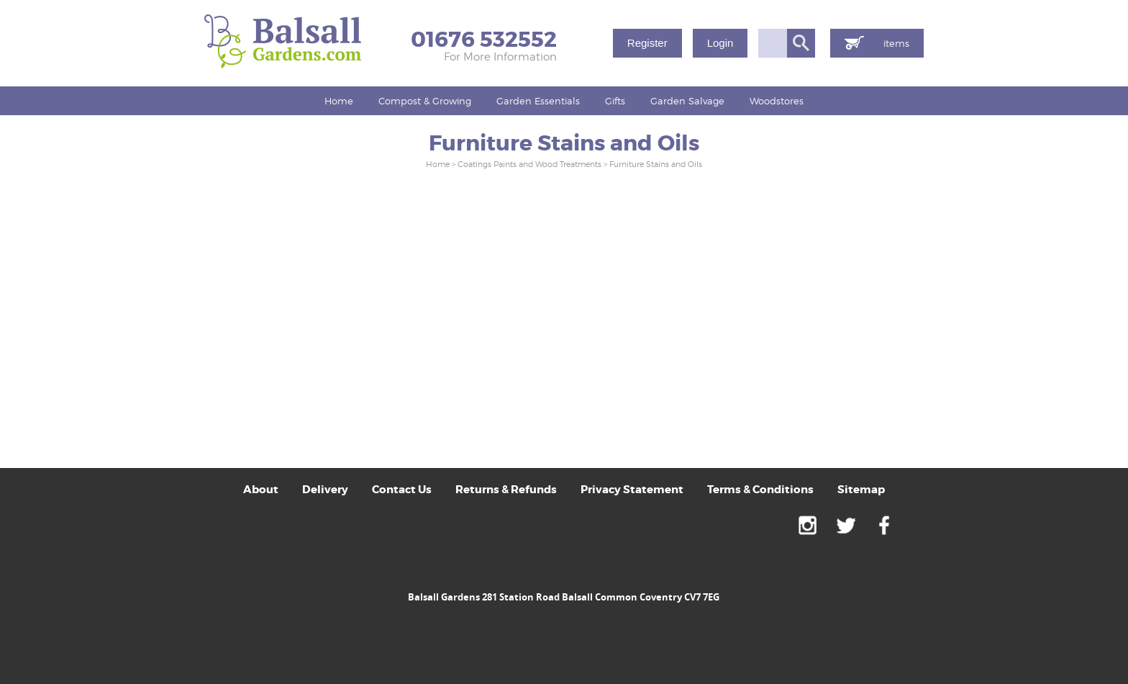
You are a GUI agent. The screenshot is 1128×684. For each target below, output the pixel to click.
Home (338, 101)
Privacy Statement (632, 489)
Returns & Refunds (506, 489)
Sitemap (861, 489)
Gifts (615, 101)
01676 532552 (484, 39)
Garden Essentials (538, 101)
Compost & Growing (424, 101)
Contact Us (402, 489)
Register (647, 43)
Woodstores (777, 101)
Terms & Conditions (760, 489)
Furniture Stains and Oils (655, 164)
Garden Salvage (687, 101)
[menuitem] (339, 100)
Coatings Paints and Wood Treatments (529, 164)
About (260, 489)
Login (719, 43)
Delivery (325, 489)
